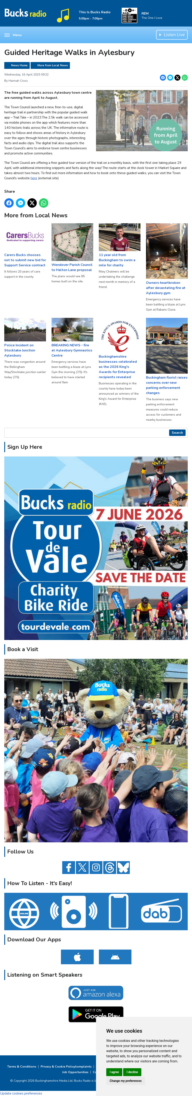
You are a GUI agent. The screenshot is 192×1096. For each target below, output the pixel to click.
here (34, 178)
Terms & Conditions (21, 1067)
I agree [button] (114, 1072)
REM (145, 13)
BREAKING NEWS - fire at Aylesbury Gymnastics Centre (72, 338)
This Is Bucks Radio (95, 12)
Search (177, 432)
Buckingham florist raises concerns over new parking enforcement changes (167, 356)
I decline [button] (132, 1072)
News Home (19, 65)
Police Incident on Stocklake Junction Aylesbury (25, 338)
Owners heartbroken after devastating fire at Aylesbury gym (167, 259)
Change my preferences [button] (126, 1081)
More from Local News (52, 65)
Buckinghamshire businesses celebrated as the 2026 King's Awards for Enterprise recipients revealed (119, 348)
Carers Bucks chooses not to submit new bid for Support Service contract (25, 245)
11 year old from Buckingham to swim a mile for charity (119, 245)
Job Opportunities (75, 1072)
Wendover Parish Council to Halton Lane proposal (72, 247)
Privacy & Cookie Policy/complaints (66, 1067)
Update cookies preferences (21, 1093)
